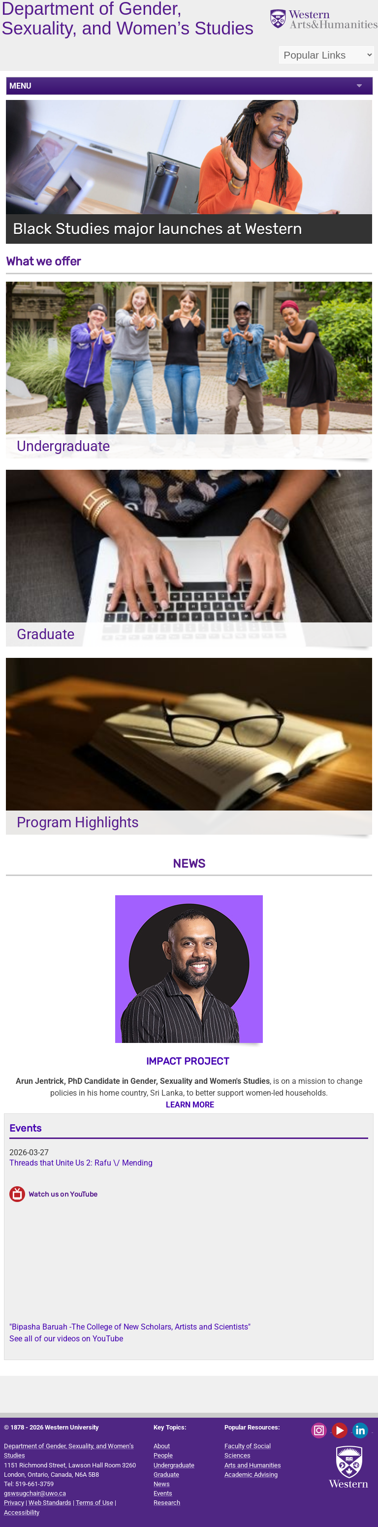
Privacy (14, 1502)
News (162, 1484)
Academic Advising (251, 1474)
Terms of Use (94, 1502)
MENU (20, 86)
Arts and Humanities (252, 1465)
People (163, 1455)
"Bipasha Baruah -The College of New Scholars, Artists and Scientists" (130, 1327)
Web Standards (50, 1502)
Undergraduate (174, 1465)
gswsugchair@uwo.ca (35, 1493)
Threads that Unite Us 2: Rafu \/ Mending (81, 1163)
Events (25, 1128)
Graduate (166, 1474)
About (162, 1446)
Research (167, 1502)
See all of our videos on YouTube (66, 1338)
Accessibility (21, 1512)
